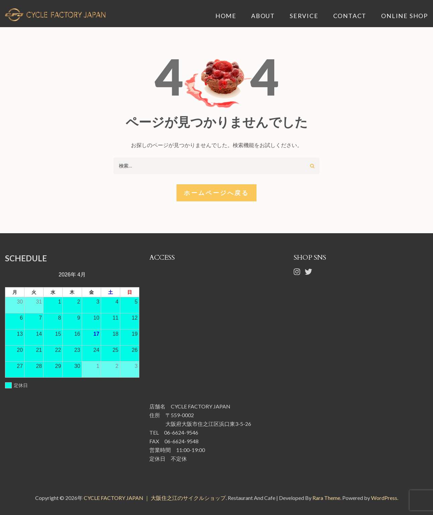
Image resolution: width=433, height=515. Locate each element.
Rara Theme (326, 498)
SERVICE (304, 16)
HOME (225, 16)
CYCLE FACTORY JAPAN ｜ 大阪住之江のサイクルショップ (155, 498)
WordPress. (384, 498)
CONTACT (350, 16)
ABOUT (263, 16)
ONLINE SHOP (404, 16)
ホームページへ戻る (216, 192)
